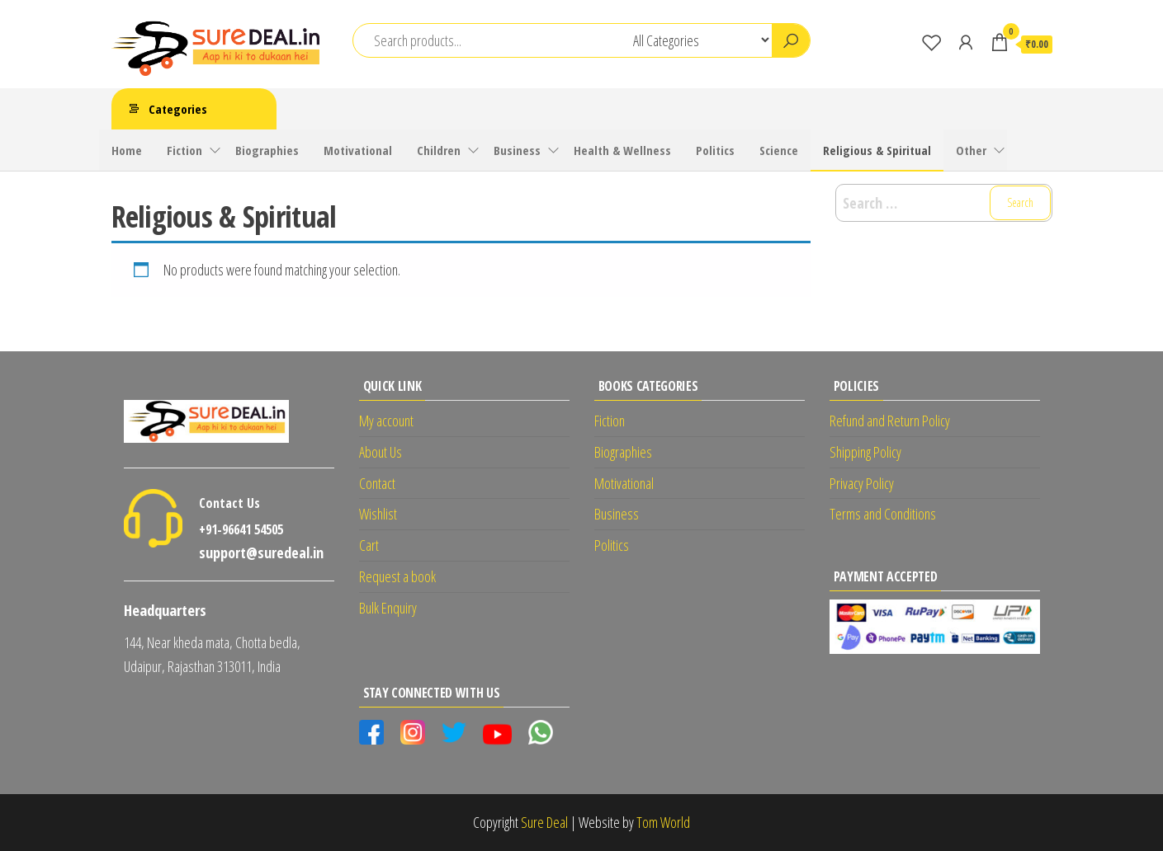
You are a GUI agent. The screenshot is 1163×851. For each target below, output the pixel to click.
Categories (178, 109)
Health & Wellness (622, 150)
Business (517, 150)
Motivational (358, 150)
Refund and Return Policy (890, 420)
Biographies (267, 150)
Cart (369, 545)
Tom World (663, 822)
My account (386, 420)
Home (126, 150)
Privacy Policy (862, 483)
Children (439, 150)
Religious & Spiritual (877, 150)
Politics (715, 150)
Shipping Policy (865, 452)
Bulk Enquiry (388, 608)
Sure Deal (544, 822)
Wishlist (378, 514)
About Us (380, 452)
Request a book (397, 576)
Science (778, 150)
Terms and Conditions (883, 514)
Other (971, 150)
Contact (377, 483)
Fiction (184, 150)
